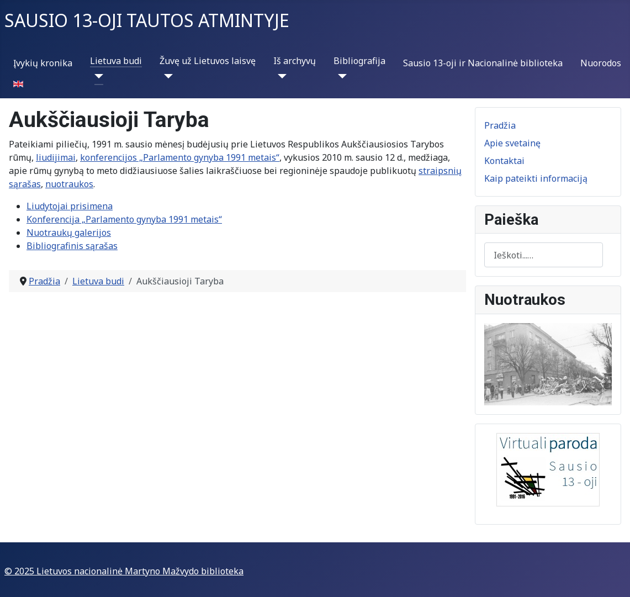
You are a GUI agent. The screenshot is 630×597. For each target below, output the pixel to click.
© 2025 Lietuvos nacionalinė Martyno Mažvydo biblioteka (123, 571)
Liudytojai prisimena (70, 206)
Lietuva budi (116, 61)
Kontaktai (504, 161)
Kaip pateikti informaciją (535, 178)
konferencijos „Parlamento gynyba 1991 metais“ (179, 157)
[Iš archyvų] (280, 76)
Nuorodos (600, 63)
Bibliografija (359, 61)
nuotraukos (69, 184)
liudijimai (56, 157)
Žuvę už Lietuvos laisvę (208, 61)
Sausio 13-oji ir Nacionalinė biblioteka (483, 63)
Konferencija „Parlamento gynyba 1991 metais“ (124, 219)
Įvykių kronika (42, 63)
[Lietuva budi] (96, 76)
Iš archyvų (294, 61)
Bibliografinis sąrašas (72, 246)
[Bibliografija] (340, 76)
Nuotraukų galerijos (69, 232)
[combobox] (543, 254)
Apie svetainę (512, 143)
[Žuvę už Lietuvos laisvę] (166, 76)
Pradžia (500, 125)
